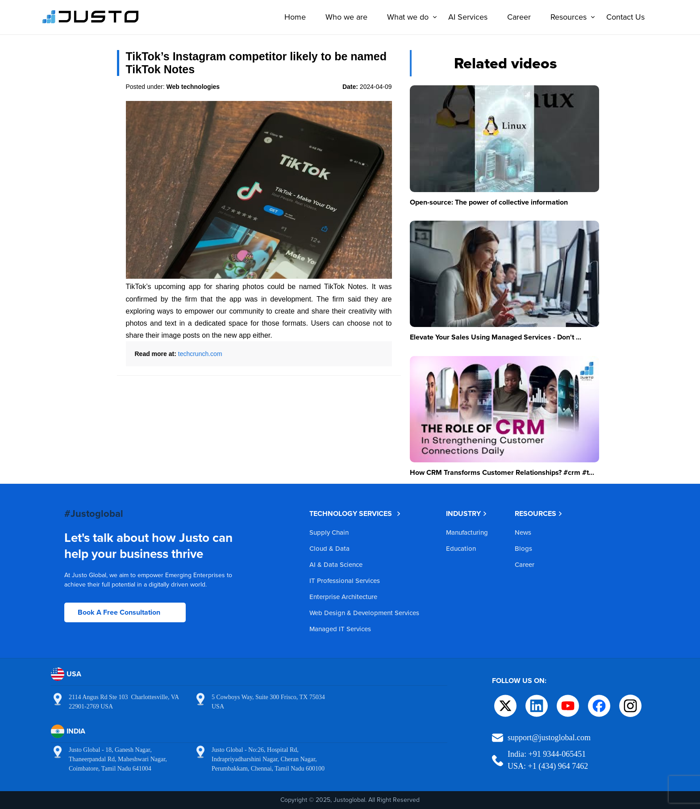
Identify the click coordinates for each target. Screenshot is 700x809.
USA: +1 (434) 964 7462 (548, 766)
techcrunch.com (200, 353)
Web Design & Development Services (364, 612)
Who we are (344, 16)
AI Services (465, 16)
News (523, 532)
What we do (407, 16)
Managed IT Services (340, 628)
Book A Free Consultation (119, 612)
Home (292, 16)
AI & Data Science (335, 564)
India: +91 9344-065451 (547, 754)
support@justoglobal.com (549, 737)
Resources (568, 16)
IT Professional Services (344, 580)
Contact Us (623, 16)
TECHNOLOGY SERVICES (355, 513)
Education (461, 548)
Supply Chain (329, 532)
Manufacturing (467, 532)
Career (516, 16)
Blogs (523, 548)
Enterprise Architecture (343, 596)
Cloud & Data (329, 548)
